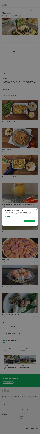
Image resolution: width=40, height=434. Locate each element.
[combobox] (34, 209)
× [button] (36, 209)
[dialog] (20, 217)
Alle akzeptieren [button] (29, 221)
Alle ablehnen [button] (18, 221)
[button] (20, 218)
